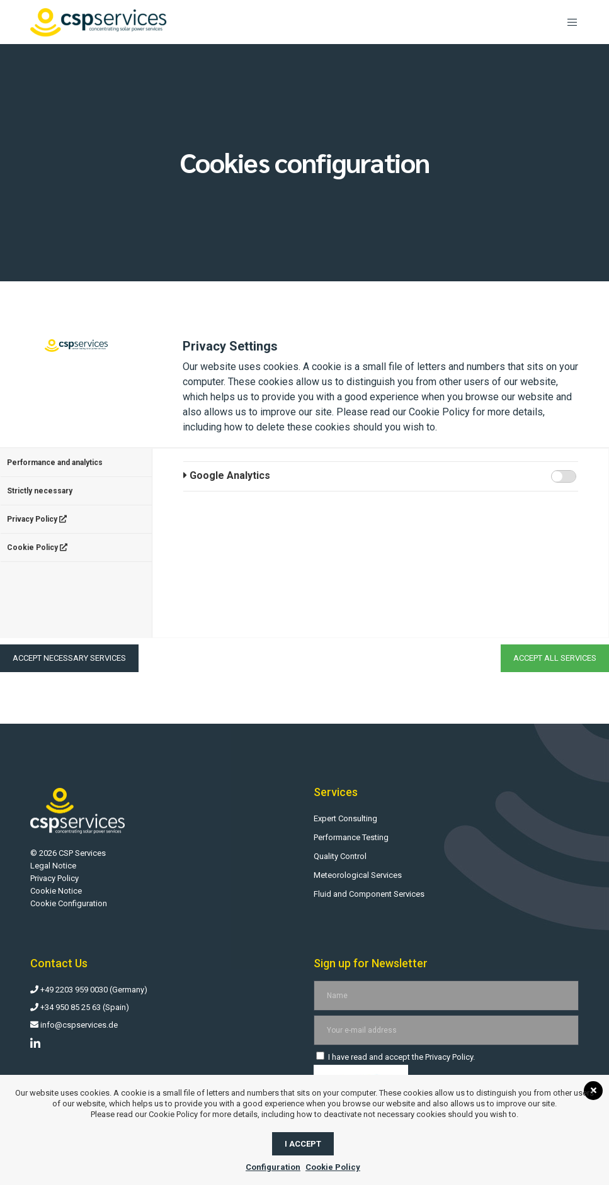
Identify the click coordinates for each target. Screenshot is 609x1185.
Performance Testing (351, 837)
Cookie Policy (37, 547)
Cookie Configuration (68, 903)
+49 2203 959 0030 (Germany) (88, 989)
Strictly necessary (39, 490)
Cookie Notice (56, 891)
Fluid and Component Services (369, 894)
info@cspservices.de (74, 1025)
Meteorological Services (358, 875)
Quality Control (340, 856)
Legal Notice (53, 865)
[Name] (446, 995)
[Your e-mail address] (446, 1030)
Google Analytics (226, 475)
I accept (303, 1143)
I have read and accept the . (395, 1057)
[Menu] (567, 22)
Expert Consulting (345, 818)
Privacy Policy (37, 519)
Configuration (273, 1167)
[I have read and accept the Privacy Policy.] (320, 1056)
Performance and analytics (55, 462)
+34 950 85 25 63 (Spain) (79, 1007)
